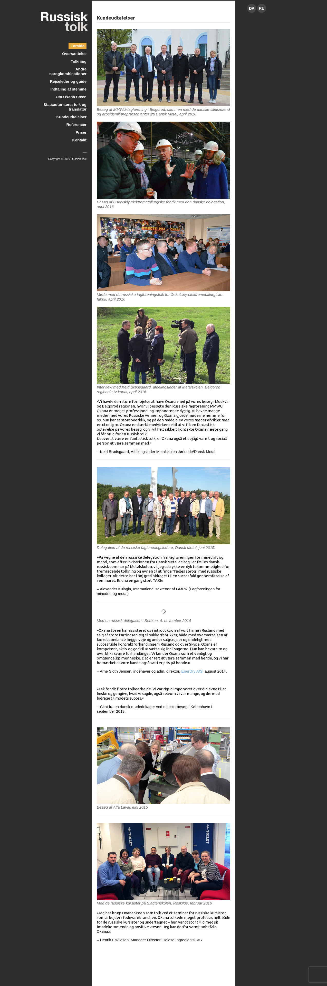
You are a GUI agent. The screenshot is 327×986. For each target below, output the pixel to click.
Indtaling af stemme (68, 89)
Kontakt (79, 140)
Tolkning (78, 61)
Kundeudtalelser (71, 117)
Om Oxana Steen (71, 97)
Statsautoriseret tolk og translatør (64, 106)
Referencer (76, 124)
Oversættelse (74, 53)
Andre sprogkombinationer (67, 71)
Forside (77, 46)
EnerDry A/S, (192, 671)
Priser (80, 132)
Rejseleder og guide (68, 81)
